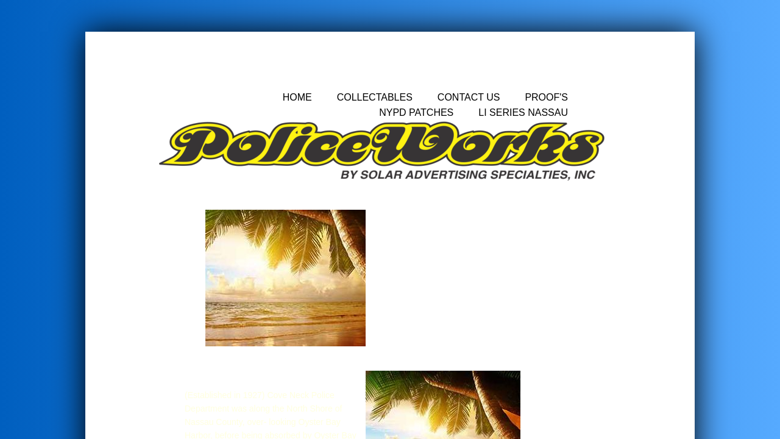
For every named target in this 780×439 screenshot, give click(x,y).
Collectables (375, 97)
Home (297, 97)
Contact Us (469, 97)
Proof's (546, 97)
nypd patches (416, 112)
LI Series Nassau (523, 112)
